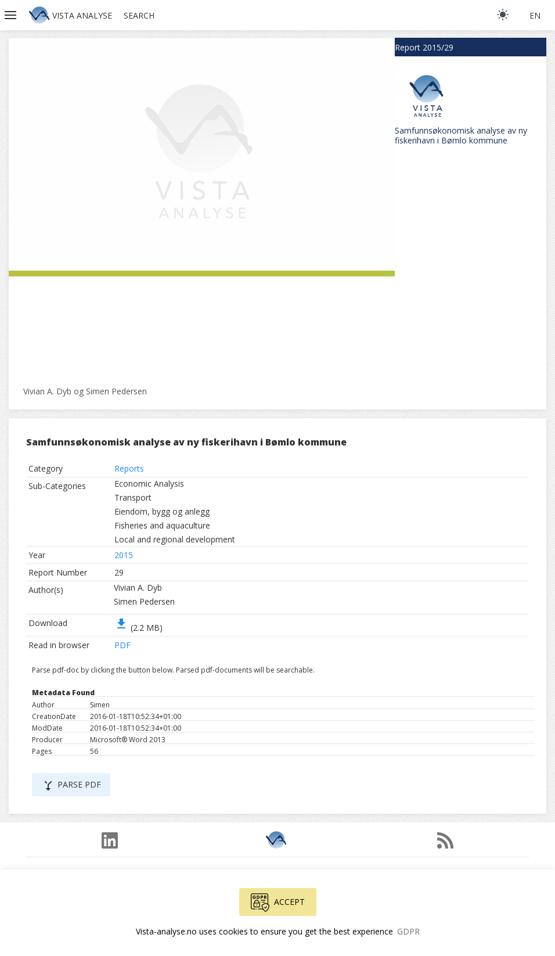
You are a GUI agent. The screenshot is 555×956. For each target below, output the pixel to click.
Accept (278, 902)
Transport (133, 497)
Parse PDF (71, 786)
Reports (129, 468)
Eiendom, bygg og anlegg (162, 511)
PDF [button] (122, 644)
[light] (503, 14)
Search (139, 15)
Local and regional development (174, 539)
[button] (11, 15)
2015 (123, 554)
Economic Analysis (149, 483)
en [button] (534, 15)
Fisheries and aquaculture (162, 525)
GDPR (408, 931)
